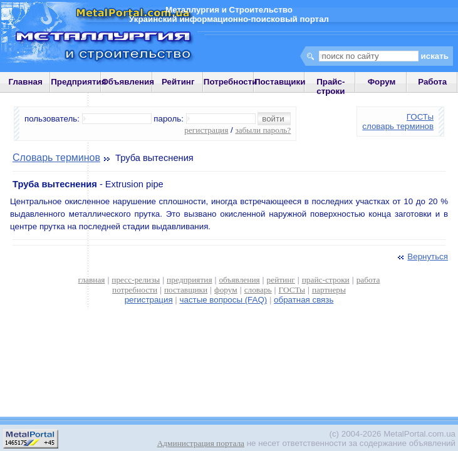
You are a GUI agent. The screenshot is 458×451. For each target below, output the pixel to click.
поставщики (185, 289)
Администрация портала (200, 443)
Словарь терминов (56, 157)
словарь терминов (398, 126)
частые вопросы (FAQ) (224, 299)
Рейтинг (178, 81)
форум (225, 289)
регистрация (206, 130)
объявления (239, 279)
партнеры (329, 289)
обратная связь (303, 299)
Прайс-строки (330, 86)
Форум (382, 81)
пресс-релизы (136, 279)
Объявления (127, 81)
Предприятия (78, 81)
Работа (432, 81)
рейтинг (281, 279)
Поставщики (279, 81)
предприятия (189, 279)
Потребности (231, 81)
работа (368, 279)
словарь (258, 289)
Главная (25, 81)
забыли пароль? (263, 130)
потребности (134, 289)
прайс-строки (326, 279)
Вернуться (421, 256)
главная (91, 279)
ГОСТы (420, 117)
